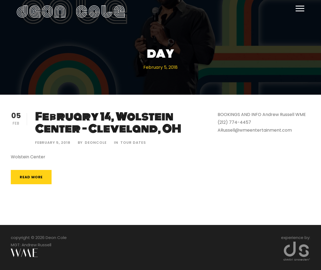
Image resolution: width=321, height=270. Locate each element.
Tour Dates (133, 142)
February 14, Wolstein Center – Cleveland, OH (108, 122)
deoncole (96, 142)
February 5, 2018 (52, 142)
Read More (31, 177)
